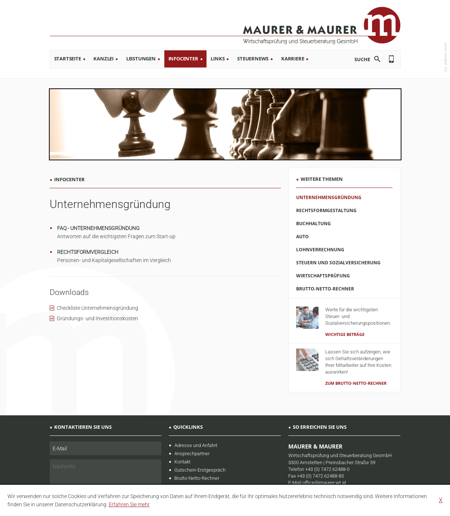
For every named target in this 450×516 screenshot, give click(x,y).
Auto (302, 236)
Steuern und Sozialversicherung (338, 262)
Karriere (292, 58)
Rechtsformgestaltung (326, 210)
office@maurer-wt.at (324, 482)
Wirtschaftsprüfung (323, 276)
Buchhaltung (313, 223)
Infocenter (183, 58)
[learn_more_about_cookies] (129, 504)
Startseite (67, 58)
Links (217, 58)
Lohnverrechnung (320, 249)
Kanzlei (103, 58)
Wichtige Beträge (344, 334)
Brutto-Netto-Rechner (325, 289)
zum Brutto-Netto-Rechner (356, 383)
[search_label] (357, 59)
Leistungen (141, 58)
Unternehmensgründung (328, 197)
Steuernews (253, 58)
